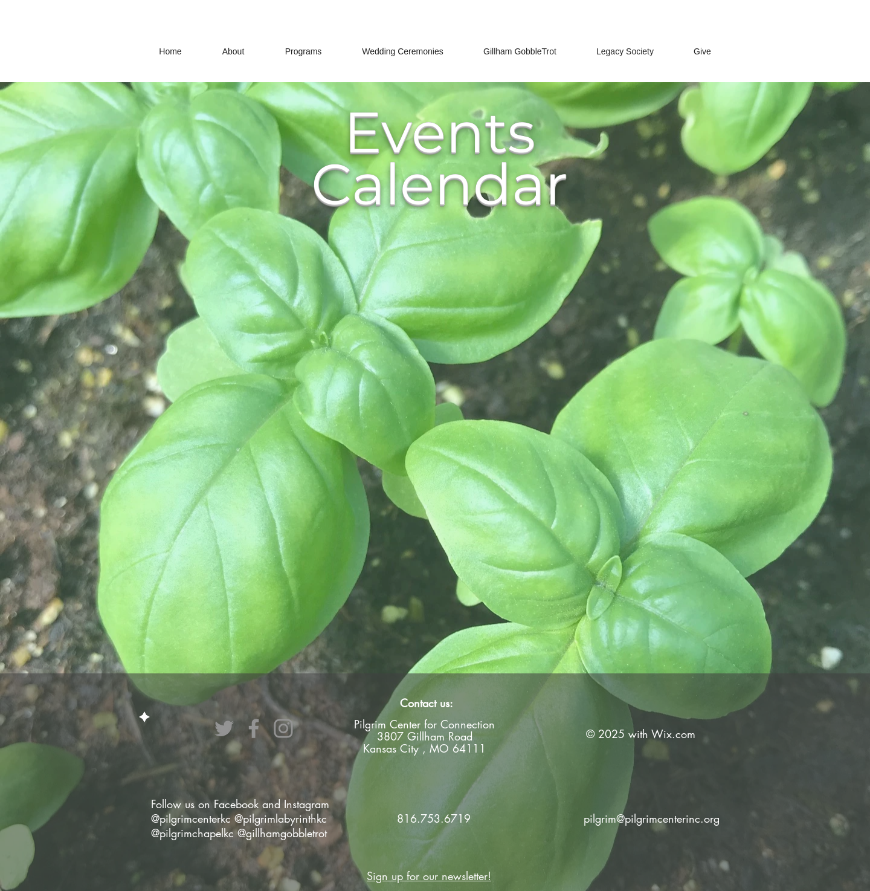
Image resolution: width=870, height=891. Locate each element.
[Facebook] (253, 728)
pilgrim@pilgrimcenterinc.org (652, 818)
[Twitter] (224, 728)
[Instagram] (283, 728)
